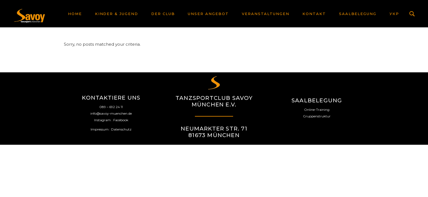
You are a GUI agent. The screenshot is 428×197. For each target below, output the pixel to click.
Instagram (102, 120)
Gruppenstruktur (317, 116)
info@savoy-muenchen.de (111, 113)
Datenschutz (121, 129)
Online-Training (316, 110)
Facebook (120, 120)
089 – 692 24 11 (111, 107)
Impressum (100, 129)
